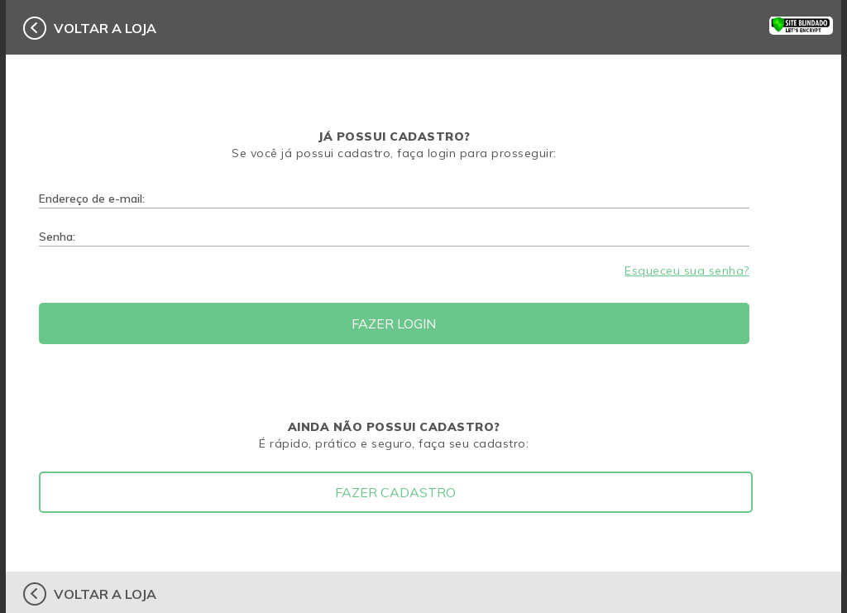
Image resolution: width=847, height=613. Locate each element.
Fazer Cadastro (395, 492)
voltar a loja (105, 28)
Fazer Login (394, 323)
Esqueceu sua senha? (686, 270)
